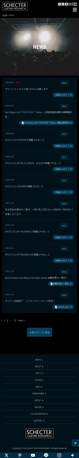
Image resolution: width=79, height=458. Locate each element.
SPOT (38, 373)
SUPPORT (38, 420)
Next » (21, 320)
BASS (38, 386)
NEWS (38, 359)
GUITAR (38, 379)
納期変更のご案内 (60, 283)
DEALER (38, 407)
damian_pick (62, 306)
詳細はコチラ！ (62, 94)
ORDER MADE (38, 393)
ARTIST (38, 400)
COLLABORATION (38, 413)
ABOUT (38, 366)
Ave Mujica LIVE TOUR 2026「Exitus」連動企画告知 (45, 122)
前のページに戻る (40, 332)
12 (15, 320)
